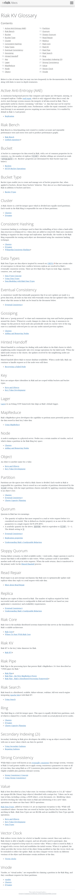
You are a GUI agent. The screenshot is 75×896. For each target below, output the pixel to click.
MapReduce (10, 65)
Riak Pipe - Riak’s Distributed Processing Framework (26, 679)
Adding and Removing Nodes (17, 333)
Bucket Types (10, 192)
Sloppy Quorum (49, 34)
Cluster (8, 40)
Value (44, 65)
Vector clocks (10, 859)
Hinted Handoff (11, 56)
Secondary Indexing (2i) (52, 59)
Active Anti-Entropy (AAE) (15, 28)
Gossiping (9, 53)
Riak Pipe (46, 50)
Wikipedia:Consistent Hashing (17, 250)
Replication (9, 116)
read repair (27, 98)
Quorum (46, 31)
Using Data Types (12, 279)
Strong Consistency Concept (16, 775)
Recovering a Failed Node (15, 367)
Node (7, 68)
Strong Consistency (50, 62)
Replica (45, 40)
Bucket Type (10, 37)
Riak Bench (9, 31)
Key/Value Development (15, 390)
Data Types (9, 47)
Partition (46, 28)
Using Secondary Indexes (15, 746)
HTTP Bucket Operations (15, 169)
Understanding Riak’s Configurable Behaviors (23, 542)
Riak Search (47, 53)
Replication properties (14, 538)
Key (6, 59)
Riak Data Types (7, 807)
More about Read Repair (14, 585)
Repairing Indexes (12, 749)
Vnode (45, 71)
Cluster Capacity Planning (15, 500)
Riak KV (45, 47)
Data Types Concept (13, 276)
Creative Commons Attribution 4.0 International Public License (37, 893)
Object (8, 71)
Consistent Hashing (13, 44)
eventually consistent (40, 763)
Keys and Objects (12, 387)
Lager (7, 62)
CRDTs (50, 263)
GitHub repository (12, 140)
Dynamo (8, 215)
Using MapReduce (12, 425)
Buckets (8, 166)
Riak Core (46, 44)
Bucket (8, 34)
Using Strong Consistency (15, 778)
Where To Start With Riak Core (18, 634)
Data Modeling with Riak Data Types (20, 281)
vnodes (8, 880)
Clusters (8, 213)
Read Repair (47, 37)
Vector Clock (47, 68)
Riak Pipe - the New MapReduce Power (21, 676)
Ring (44, 56)
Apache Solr (15, 695)
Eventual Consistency (14, 50)
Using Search (10, 699)
